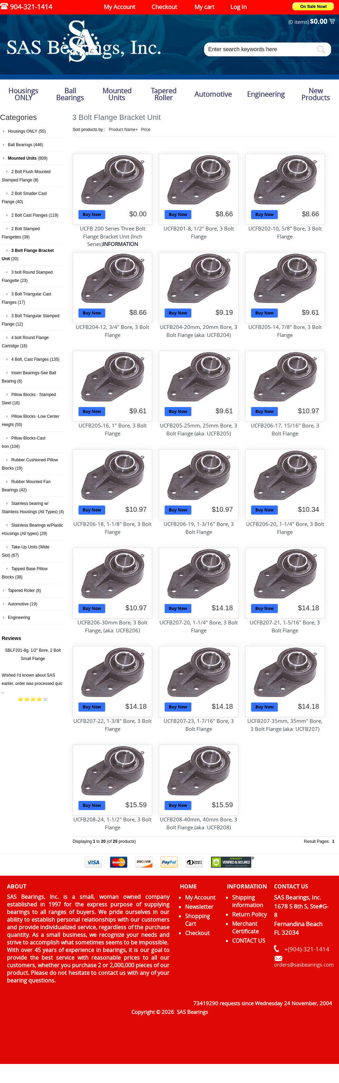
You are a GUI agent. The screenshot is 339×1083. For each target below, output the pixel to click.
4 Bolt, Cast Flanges (30, 359)
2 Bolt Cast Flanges (29, 215)
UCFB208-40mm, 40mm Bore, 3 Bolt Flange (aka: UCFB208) (198, 823)
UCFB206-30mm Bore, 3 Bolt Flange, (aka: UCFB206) (112, 626)
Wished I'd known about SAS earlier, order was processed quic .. (32, 683)
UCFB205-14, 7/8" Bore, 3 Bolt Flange (285, 330)
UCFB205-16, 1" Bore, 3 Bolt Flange (113, 429)
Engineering (266, 94)
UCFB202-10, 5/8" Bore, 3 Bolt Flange (285, 232)
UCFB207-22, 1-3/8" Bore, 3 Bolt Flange (112, 724)
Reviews (11, 638)
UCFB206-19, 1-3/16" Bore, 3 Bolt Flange (199, 527)
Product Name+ (123, 129)
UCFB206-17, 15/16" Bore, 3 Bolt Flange (285, 429)
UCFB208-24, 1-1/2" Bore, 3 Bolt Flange (112, 823)
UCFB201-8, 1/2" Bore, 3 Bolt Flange (199, 232)
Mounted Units (116, 94)
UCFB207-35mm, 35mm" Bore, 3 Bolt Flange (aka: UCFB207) (284, 724)
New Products (315, 94)
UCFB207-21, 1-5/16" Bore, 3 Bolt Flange (285, 626)
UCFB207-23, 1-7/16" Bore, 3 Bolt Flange (199, 724)
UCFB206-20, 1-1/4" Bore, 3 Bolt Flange (285, 527)
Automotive (213, 94)
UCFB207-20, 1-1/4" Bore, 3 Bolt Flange (198, 626)
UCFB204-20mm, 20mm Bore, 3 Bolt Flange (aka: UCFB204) (198, 330)
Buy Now (92, 214)
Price (145, 129)
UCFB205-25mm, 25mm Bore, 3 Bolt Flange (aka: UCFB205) (198, 429)
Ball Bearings (70, 94)
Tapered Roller (163, 94)
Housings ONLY (23, 94)
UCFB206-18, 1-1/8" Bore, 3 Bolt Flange (112, 527)
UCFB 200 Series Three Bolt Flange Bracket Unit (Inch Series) (112, 236)
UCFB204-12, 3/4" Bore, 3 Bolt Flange (112, 330)
